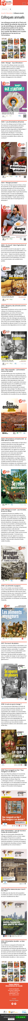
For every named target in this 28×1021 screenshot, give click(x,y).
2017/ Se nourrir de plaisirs (9, 643)
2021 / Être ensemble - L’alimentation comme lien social (13, 370)
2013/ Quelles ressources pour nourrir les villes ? (13, 890)
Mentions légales (14, 1000)
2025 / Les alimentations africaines (12, 122)
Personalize (11, 1019)
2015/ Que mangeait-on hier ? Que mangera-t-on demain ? (12, 771)
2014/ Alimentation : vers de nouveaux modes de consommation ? (13, 831)
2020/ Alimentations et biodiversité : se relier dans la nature (13, 439)
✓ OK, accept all (20, 1017)
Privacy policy (18, 1019)
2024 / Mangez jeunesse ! (9, 182)
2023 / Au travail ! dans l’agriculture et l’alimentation (13, 246)
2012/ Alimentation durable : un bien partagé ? (13, 942)
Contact (14, 998)
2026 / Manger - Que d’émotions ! (12, 63)
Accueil (3, 13)
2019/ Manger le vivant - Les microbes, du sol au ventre (13, 510)
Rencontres (9, 13)
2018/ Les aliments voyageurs (10, 586)
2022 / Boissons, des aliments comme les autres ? (13, 306)
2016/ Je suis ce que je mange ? (11, 704)
